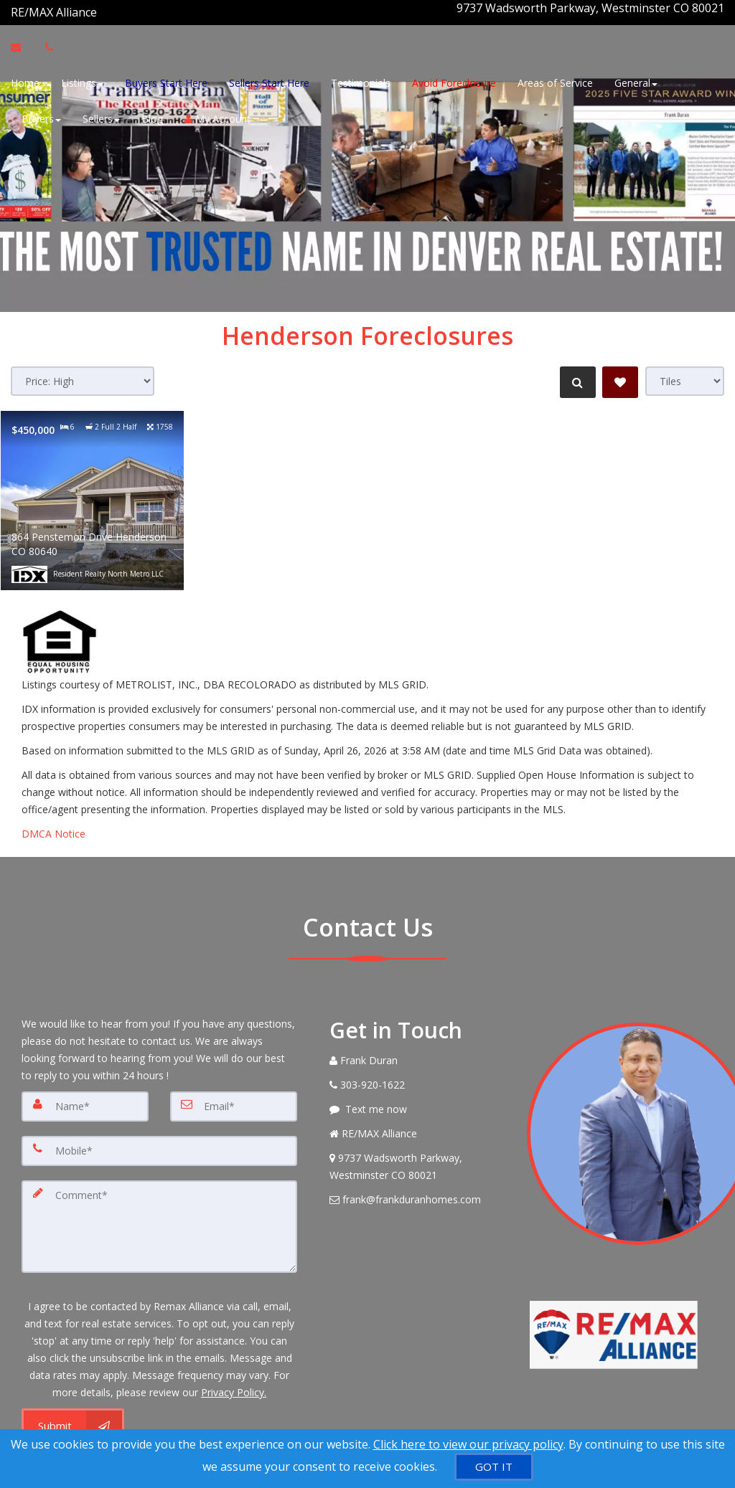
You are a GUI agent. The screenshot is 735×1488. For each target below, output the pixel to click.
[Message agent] (417, 1100)
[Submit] (73, 1409)
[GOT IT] (493, 1467)
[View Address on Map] (417, 1158)
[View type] (684, 372)
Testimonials (360, 80)
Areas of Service (555, 80)
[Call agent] (98, 8)
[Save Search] (620, 373)
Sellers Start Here (269, 80)
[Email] (233, 1097)
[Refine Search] (574, 373)
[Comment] (159, 1212)
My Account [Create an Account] (217, 116)
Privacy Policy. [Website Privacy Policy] (233, 1375)
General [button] (635, 80)
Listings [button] (82, 80)
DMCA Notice (53, 825)
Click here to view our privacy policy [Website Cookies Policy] (468, 1444)
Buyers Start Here (166, 80)
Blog (152, 116)
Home (25, 80)
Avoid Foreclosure (454, 80)
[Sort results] (82, 372)
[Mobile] (159, 1140)
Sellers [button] (101, 116)
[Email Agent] (22, 45)
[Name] (85, 1097)
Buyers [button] (41, 116)
